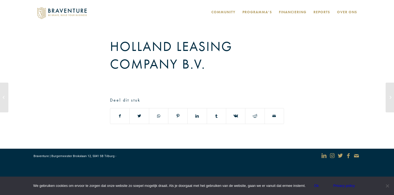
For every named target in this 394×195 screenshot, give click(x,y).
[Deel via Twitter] (139, 116)
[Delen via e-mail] (274, 116)
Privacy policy (344, 186)
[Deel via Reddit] (254, 116)
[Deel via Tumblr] (216, 116)
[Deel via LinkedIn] (197, 116)
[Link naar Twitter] (340, 156)
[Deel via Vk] (235, 116)
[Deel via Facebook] (119, 116)
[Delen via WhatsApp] (158, 116)
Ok (316, 186)
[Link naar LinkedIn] (324, 156)
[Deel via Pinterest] (177, 116)
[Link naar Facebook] (348, 156)
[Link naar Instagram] (332, 156)
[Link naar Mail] (356, 156)
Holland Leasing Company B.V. (171, 55)
